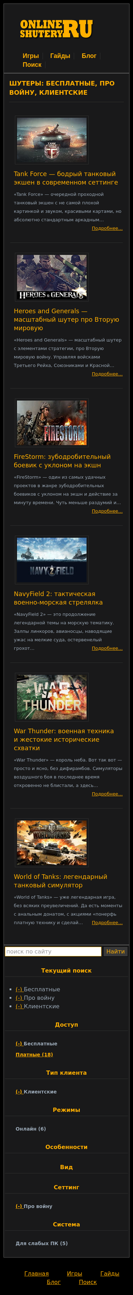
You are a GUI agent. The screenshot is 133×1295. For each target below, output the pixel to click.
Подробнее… (107, 228)
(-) (20, 989)
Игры (31, 55)
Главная (36, 1273)
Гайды (60, 55)
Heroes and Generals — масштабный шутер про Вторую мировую (66, 320)
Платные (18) (34, 1054)
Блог (89, 55)
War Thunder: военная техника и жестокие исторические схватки (64, 740)
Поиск (32, 64)
